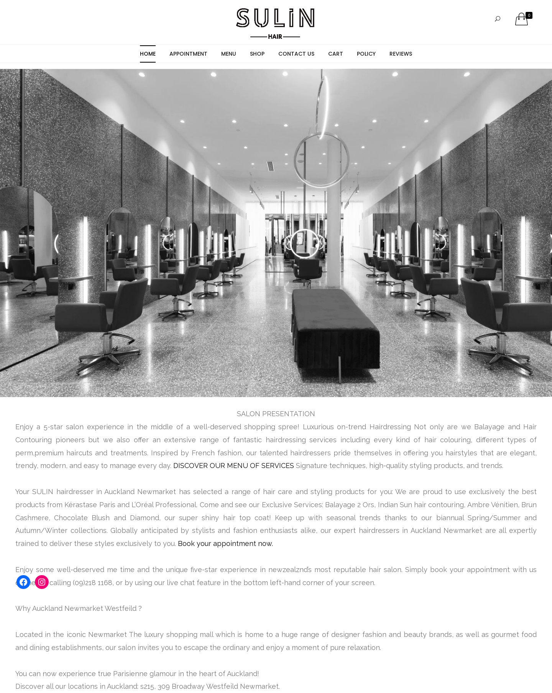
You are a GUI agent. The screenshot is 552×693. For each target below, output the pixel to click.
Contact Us (296, 54)
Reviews (400, 54)
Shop (257, 54)
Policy (366, 54)
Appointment (188, 54)
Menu (228, 54)
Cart (335, 54)
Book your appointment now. (225, 543)
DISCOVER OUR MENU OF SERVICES (233, 465)
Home (148, 54)
